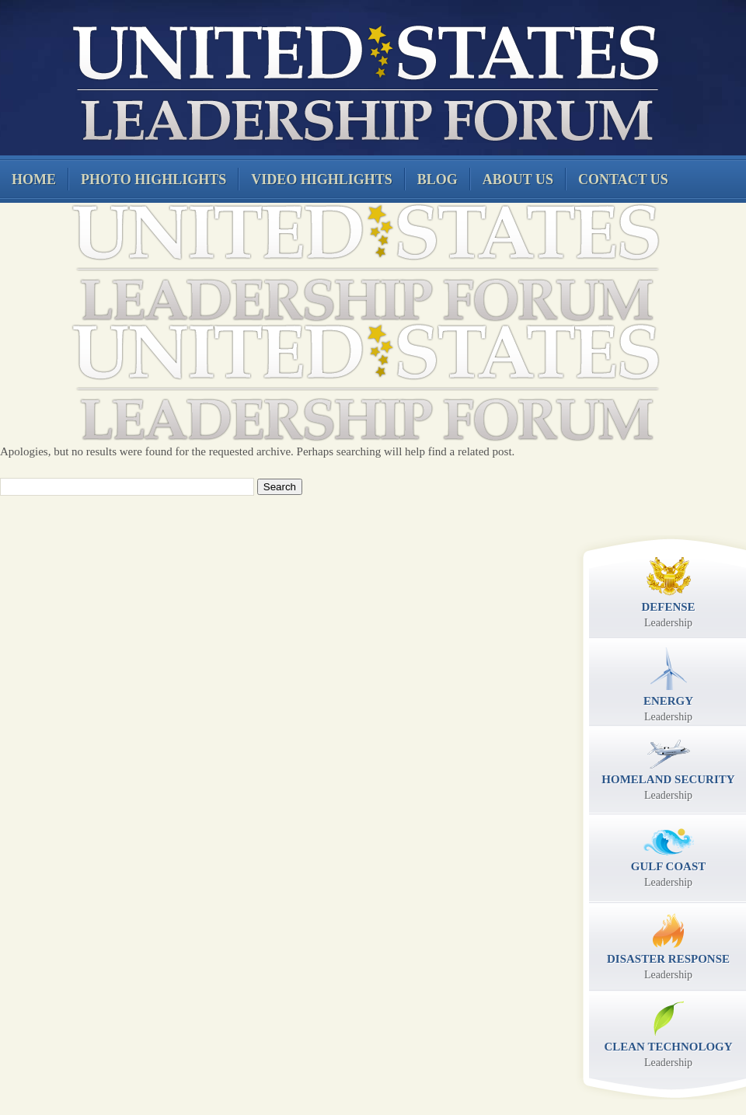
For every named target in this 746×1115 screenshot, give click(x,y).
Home (34, 179)
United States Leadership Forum (363, 80)
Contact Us (623, 179)
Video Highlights (321, 179)
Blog (437, 179)
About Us (518, 179)
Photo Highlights (153, 179)
